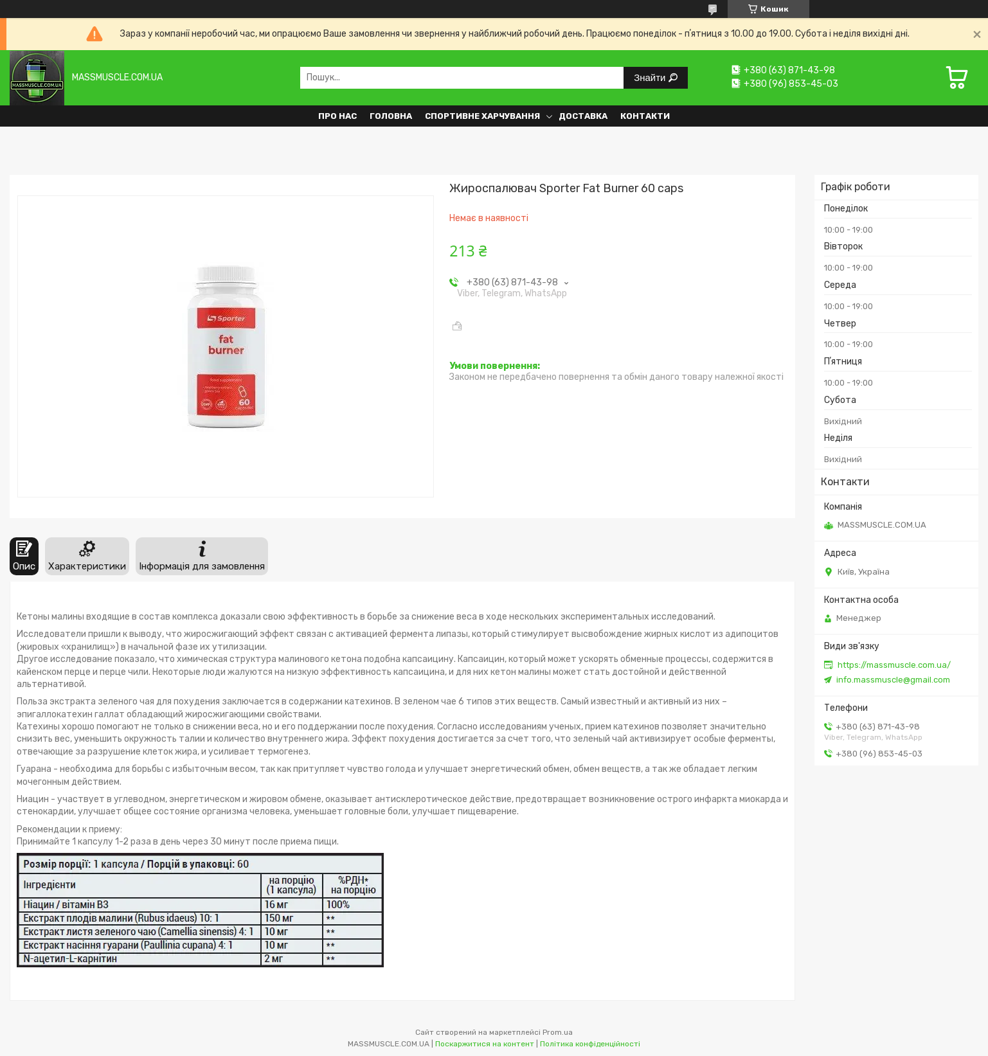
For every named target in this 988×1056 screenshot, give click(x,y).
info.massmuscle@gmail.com (893, 680)
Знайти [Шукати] (651, 77)
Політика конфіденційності (590, 1043)
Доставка (583, 116)
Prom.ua (558, 1032)
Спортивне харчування (482, 116)
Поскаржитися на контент (484, 1043)
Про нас (337, 116)
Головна (391, 116)
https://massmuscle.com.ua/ (894, 665)
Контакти (645, 116)
